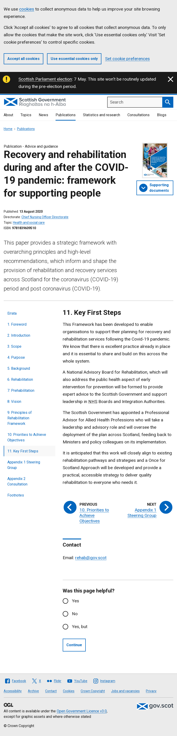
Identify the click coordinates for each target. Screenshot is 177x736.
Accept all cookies (23, 58)
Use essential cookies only (74, 58)
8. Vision (14, 401)
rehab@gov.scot (90, 557)
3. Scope (14, 346)
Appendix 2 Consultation (17, 481)
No (75, 613)
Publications (66, 115)
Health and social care (29, 222)
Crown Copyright (93, 691)
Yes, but (79, 626)
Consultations (138, 115)
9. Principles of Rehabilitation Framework (19, 418)
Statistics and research (101, 115)
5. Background (18, 368)
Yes (75, 600)
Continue (74, 645)
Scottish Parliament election (45, 79)
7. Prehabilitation (20, 390)
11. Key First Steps (22, 451)
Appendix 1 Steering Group (23, 465)
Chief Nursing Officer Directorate (44, 217)
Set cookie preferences (127, 58)
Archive (33, 691)
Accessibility (13, 691)
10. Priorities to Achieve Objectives (26, 437)
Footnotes (15, 495)
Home (8, 129)
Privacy (151, 691)
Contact (51, 691)
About (8, 115)
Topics (26, 115)
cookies (26, 9)
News (43, 115)
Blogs (161, 115)
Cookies (68, 691)
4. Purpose (16, 357)
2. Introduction (18, 335)
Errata (12, 313)
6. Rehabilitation (20, 379)
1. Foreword (17, 324)
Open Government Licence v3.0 (82, 711)
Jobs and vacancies (125, 691)
